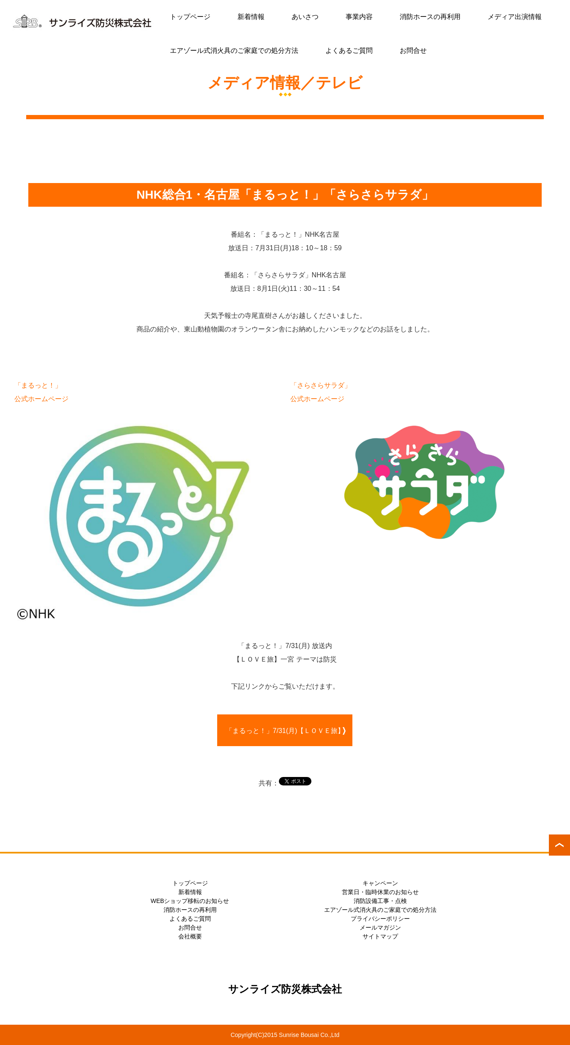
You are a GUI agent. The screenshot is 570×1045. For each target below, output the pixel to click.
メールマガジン (380, 927)
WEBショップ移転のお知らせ (190, 900)
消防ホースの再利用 (430, 16)
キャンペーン (380, 883)
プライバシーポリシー (380, 918)
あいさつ (305, 16)
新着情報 (251, 16)
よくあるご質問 (349, 50)
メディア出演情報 (515, 16)
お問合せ (413, 50)
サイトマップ (380, 936)
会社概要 (190, 936)
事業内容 (359, 16)
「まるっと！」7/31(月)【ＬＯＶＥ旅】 (285, 730)
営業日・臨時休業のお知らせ (380, 892)
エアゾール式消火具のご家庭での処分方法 (234, 50)
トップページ (190, 16)
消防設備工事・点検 (380, 900)
